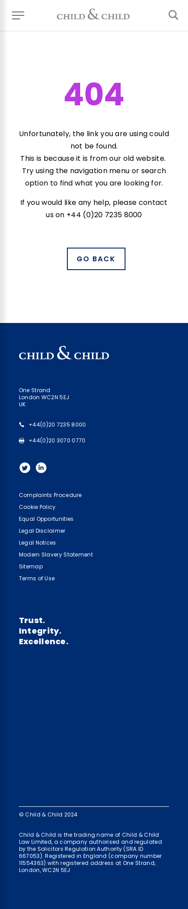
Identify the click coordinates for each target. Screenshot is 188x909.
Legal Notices (37, 542)
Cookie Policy (37, 507)
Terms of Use (37, 578)
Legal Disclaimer (42, 530)
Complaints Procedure (50, 495)
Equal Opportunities (46, 519)
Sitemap (31, 566)
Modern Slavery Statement (56, 554)
